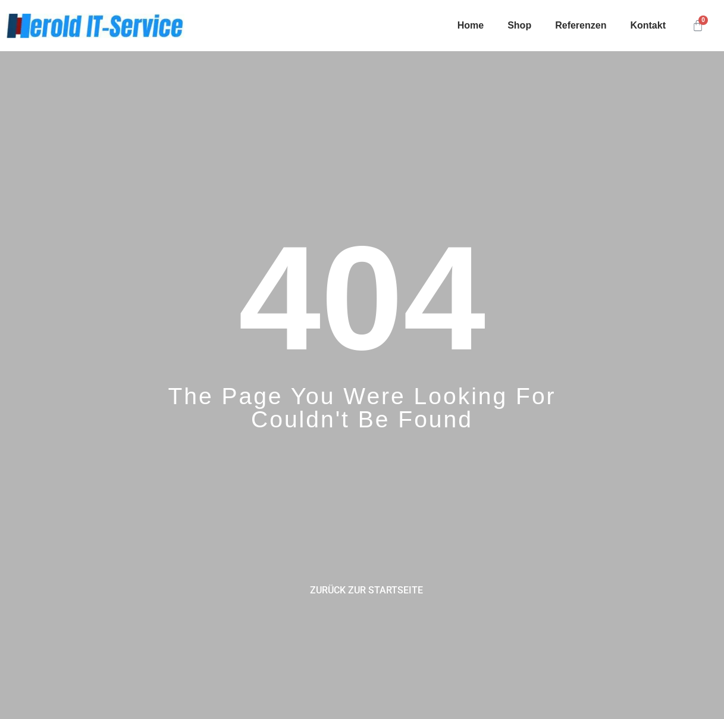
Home (470, 25)
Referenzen (580, 25)
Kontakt (648, 25)
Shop (519, 25)
